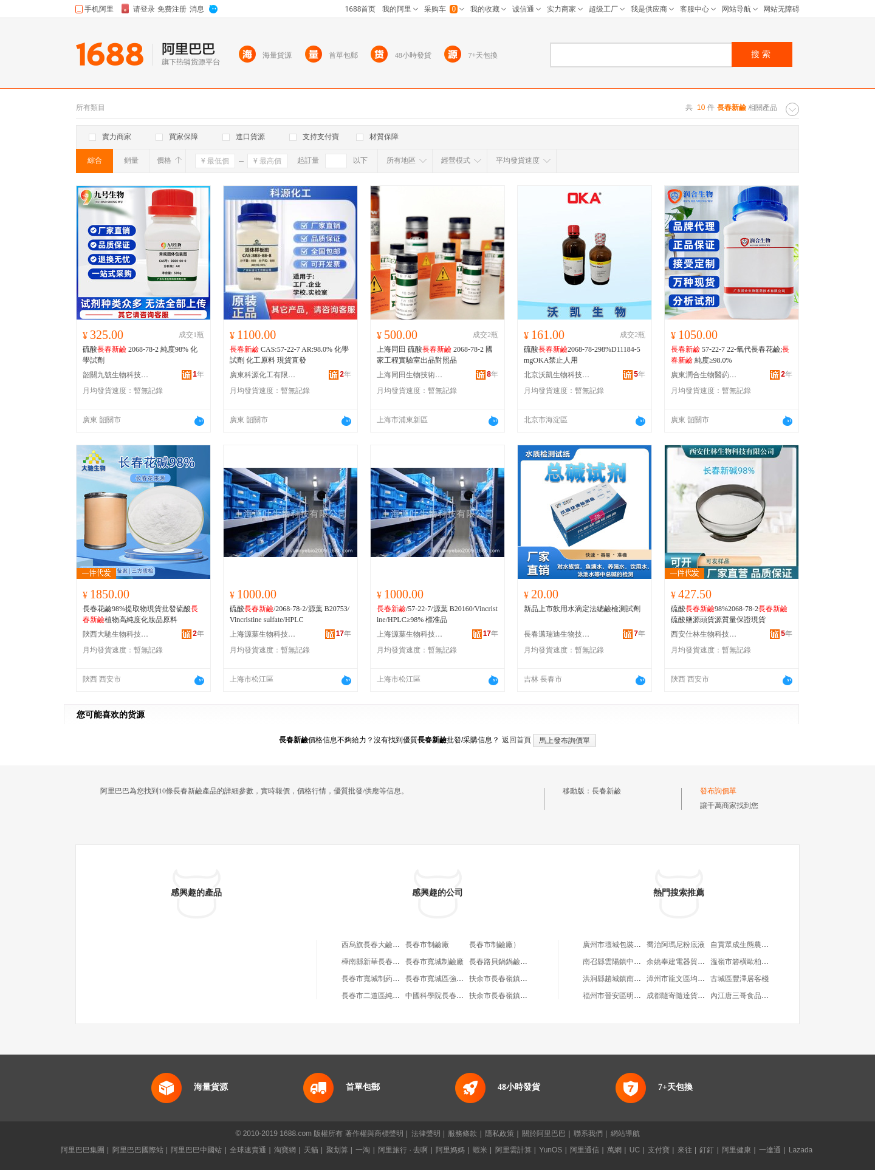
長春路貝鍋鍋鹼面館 (502, 961)
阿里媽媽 (450, 1150)
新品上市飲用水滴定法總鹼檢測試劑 (582, 608)
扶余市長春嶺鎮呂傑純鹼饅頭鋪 (520, 978)
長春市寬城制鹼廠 (434, 961)
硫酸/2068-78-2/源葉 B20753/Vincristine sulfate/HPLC (289, 614)
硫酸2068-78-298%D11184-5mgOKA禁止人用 (582, 354)
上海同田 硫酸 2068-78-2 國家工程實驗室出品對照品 (435, 354)
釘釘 (706, 1150)
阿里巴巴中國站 (196, 1150)
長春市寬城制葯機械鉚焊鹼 (385, 978)
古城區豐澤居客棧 (739, 978)
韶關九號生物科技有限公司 (116, 375)
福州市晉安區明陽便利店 (623, 995)
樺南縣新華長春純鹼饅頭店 (385, 961)
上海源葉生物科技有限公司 (263, 634)
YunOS (550, 1150)
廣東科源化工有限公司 (263, 375)
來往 (685, 1150)
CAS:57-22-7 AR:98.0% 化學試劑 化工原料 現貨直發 (289, 354)
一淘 (362, 1150)
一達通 (770, 1150)
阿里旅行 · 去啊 (403, 1150)
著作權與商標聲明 (374, 1133)
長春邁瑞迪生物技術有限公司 (557, 634)
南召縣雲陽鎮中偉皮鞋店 (623, 961)
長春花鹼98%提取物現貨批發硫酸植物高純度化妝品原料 (140, 614)
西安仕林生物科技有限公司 (704, 634)
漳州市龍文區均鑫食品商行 (690, 978)
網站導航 (625, 1133)
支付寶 (659, 1150)
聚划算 (337, 1150)
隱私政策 (499, 1133)
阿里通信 (584, 1150)
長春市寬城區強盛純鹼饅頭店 (452, 978)
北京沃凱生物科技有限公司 (557, 375)
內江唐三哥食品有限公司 (750, 995)
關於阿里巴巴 (544, 1133)
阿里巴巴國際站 (137, 1150)
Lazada (800, 1150)
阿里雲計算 (513, 1150)
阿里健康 (736, 1150)
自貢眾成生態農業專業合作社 (757, 944)
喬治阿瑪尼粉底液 (676, 944)
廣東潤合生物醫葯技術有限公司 (704, 375)
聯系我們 (588, 1133)
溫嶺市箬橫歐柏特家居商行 (754, 961)
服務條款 (462, 1133)
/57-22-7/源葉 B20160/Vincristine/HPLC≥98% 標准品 (437, 614)
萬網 (614, 1150)
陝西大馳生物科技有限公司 (116, 634)
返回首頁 (516, 740)
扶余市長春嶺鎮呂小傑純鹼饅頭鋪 (523, 995)
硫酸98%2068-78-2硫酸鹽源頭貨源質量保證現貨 (729, 614)
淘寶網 (285, 1150)
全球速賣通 (248, 1150)
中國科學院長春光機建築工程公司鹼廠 (467, 995)
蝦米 (480, 1150)
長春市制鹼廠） (494, 944)
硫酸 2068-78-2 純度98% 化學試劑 (140, 354)
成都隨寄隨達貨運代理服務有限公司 (705, 995)
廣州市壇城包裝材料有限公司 (630, 944)
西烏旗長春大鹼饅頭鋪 (377, 944)
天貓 (311, 1150)
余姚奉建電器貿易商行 (683, 961)
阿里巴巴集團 (83, 1150)
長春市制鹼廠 (427, 944)
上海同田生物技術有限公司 (410, 375)
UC (635, 1150)
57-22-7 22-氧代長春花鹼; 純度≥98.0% (730, 354)
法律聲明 (426, 1133)
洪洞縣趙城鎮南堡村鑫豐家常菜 (634, 978)
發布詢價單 (718, 791)
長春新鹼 (606, 791)
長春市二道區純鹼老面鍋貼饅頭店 (396, 995)
